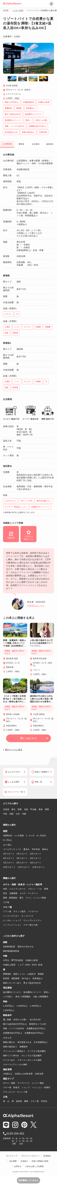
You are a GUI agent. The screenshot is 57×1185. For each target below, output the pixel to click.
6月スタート (35, 858)
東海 (41, 809)
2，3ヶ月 (30, 835)
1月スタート (8, 854)
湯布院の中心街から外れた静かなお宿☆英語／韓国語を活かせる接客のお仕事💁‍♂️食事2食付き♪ (41, 699)
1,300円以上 (22, 1006)
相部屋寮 (15, 978)
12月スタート (38, 867)
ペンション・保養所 (41, 1087)
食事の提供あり (10, 1046)
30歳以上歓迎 (32, 960)
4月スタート (8, 858)
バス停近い (8, 996)
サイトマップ (11, 1156)
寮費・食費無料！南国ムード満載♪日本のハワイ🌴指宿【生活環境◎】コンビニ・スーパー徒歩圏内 (14, 643)
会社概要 (13, 1161)
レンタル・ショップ (12, 920)
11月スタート (24, 867)
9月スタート (35, 862)
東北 (13, 809)
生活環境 (35, 144)
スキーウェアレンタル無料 (15, 1064)
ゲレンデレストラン (32, 920)
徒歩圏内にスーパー (32, 992)
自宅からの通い (20, 1019)
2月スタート (22, 854)
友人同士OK (35, 1019)
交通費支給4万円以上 (12, 1033)
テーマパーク (23, 1083)
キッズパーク (27, 916)
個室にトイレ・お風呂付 (24, 974)
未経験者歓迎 (9, 946)
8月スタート (22, 862)
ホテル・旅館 (9, 1083)
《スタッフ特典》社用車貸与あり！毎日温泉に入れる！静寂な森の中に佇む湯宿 (14, 699)
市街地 (44, 1101)
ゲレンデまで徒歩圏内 (31, 1055)
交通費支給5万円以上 (34, 1033)
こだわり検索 (17, 10)
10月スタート (9, 867)
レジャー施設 (38, 1083)
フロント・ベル (35, 889)
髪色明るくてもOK (37, 1024)
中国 (5, 814)
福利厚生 (50, 144)
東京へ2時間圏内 (23, 996)
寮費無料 (7, 974)
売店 (5, 893)
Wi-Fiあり (26, 978)
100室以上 (7, 1074)
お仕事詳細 (7, 144)
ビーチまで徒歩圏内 (37, 1051)
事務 (46, 889)
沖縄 (24, 814)
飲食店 (16, 1087)
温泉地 (19, 1101)
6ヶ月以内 (41, 835)
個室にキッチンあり (12, 983)
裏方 (21, 898)
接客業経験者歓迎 (11, 951)
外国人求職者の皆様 (40, 1161)
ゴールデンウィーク (12, 849)
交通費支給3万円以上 (36, 1028)
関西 (47, 809)
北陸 (26, 809)
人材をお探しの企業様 (34, 1166)
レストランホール (17, 889)
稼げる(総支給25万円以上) (15, 1024)
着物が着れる (9, 1042)
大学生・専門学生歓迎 (13, 960)
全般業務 (13, 893)
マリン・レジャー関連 (36, 898)
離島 (26, 1101)
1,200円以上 (8, 1006)
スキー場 (7, 1087)
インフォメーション (12, 925)
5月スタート (22, 858)
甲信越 (33, 809)
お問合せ (17, 1166)
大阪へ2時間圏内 (40, 996)
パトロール (33, 911)
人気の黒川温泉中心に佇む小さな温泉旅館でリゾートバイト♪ (41, 643)
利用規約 (47, 1156)
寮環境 (21, 144)
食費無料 (23, 1046)
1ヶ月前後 (19, 835)
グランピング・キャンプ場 (15, 1092)
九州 (18, 814)
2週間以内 (7, 835)
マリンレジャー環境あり (14, 1051)
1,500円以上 (8, 1010)
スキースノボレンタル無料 (29, 1060)
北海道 (6, 809)
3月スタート (35, 854)
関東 (20, 809)
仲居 (5, 889)
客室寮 (6, 978)
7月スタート (8, 862)
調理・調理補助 (10, 898)
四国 (11, 814)
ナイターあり (9, 1060)
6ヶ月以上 (7, 840)
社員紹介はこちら (35, 606)
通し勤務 (7, 1019)
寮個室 (41, 974)
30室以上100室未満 (24, 1074)
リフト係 (7, 911)
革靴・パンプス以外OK (13, 1028)
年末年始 (36, 849)
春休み (45, 849)
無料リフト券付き (11, 1055)
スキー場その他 (30, 925)
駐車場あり (38, 978)
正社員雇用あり (41, 1042)
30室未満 (39, 1074)
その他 (6, 902)
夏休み (26, 849)
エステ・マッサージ (29, 893)
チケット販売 (19, 911)
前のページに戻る (13, 749)
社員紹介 (24, 1161)
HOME (6, 10)
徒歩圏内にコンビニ (12, 992)
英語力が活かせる (25, 946)
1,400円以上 (35, 1006)
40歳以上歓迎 (9, 965)
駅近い (47, 992)
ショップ (26, 1087)
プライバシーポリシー (30, 1156)
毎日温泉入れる (24, 1042)
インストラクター (11, 916)
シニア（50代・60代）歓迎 (30, 965)
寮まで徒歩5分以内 (32, 983)
